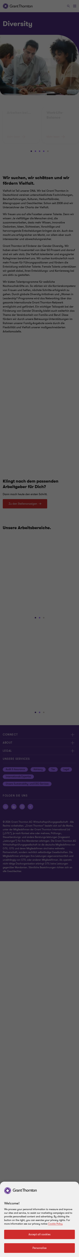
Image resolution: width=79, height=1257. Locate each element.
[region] (39, 1219)
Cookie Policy (55, 1223)
